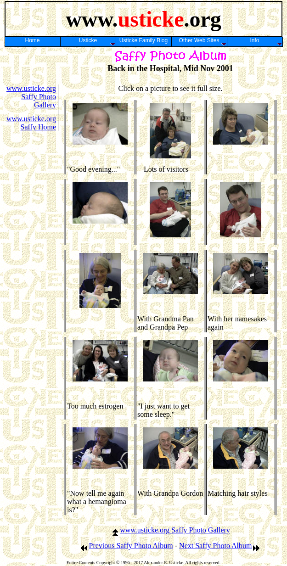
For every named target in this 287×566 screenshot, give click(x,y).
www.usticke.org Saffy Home (31, 123)
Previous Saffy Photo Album (126, 545)
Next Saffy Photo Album (219, 545)
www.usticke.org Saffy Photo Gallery (31, 96)
